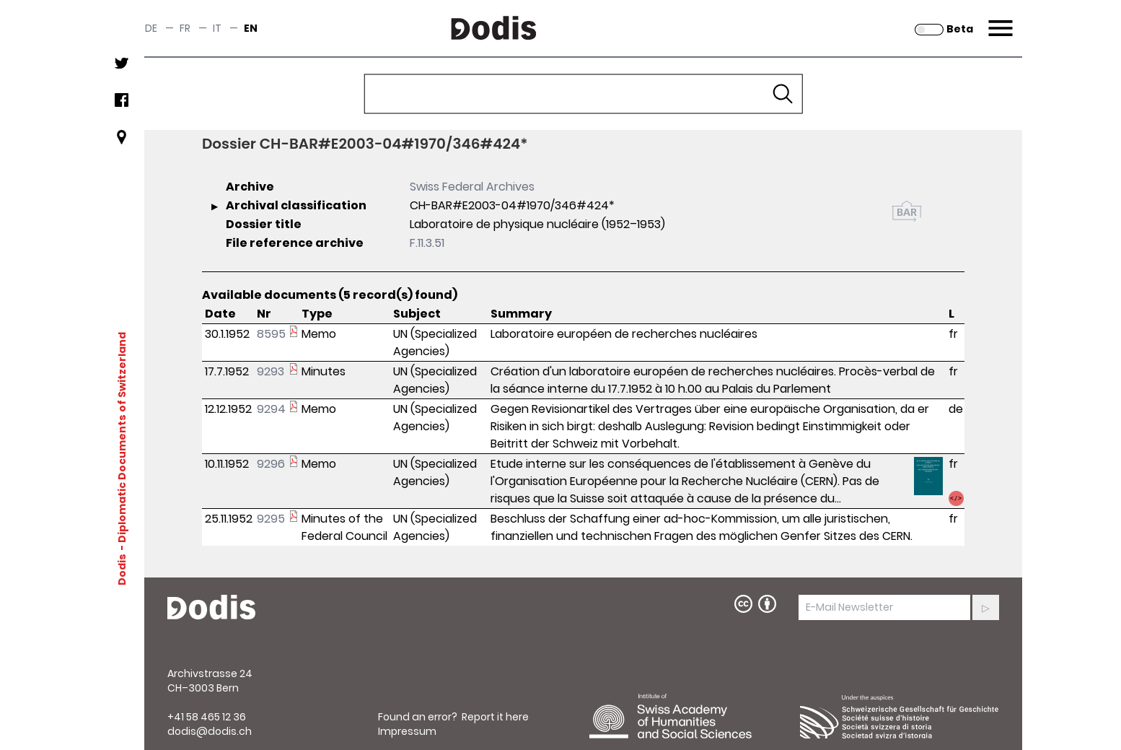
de (151, 28)
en (251, 28)
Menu (999, 19)
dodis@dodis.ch (209, 731)
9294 (271, 409)
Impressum (407, 731)
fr (185, 28)
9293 (270, 371)
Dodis (122, 569)
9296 (271, 463)
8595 (271, 334)
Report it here (495, 717)
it (217, 28)
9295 (271, 518)
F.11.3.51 (427, 243)
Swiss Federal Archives (472, 186)
